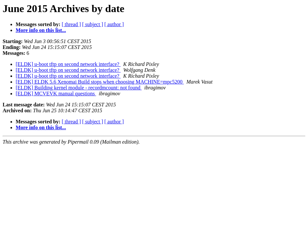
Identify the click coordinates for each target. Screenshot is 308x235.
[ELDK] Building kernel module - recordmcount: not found (79, 87)
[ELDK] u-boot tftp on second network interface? (68, 64)
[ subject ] (92, 24)
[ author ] (114, 24)
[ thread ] (71, 24)
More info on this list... (41, 30)
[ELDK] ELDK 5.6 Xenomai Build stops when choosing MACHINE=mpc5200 (100, 82)
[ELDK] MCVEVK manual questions (56, 93)
